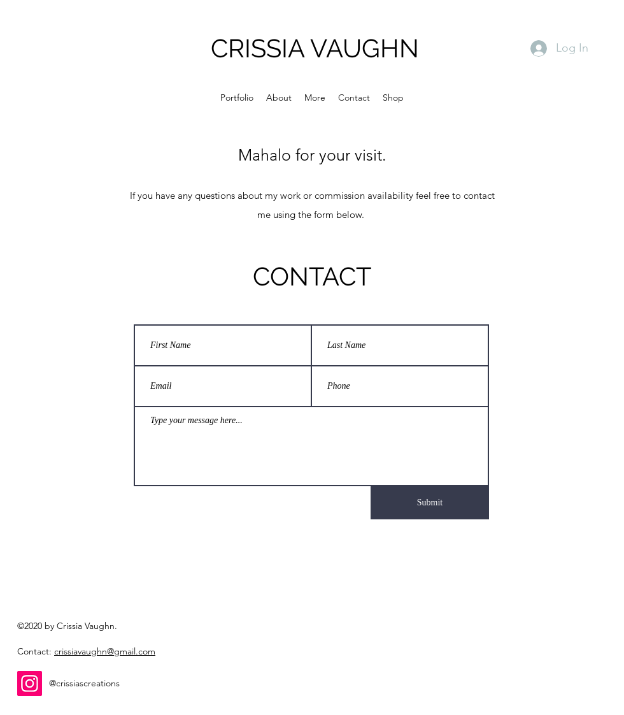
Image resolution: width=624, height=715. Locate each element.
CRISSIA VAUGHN (315, 48)
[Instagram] (29, 683)
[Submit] (430, 502)
